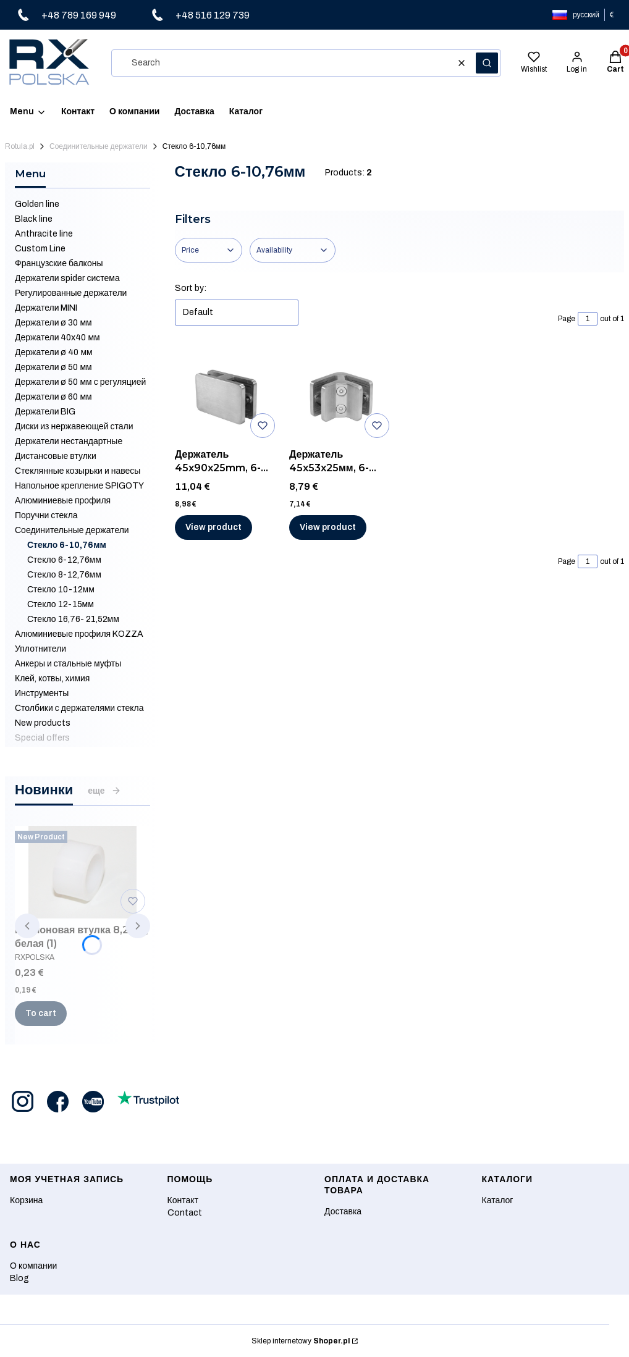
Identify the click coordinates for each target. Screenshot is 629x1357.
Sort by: (190, 288)
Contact (184, 1212)
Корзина (26, 1200)
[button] (487, 63)
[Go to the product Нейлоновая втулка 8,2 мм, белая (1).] (82, 872)
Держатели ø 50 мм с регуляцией (80, 382)
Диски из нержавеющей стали (74, 426)
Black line (34, 219)
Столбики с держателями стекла (79, 708)
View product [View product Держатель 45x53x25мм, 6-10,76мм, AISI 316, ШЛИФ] (328, 527)
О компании (33, 1266)
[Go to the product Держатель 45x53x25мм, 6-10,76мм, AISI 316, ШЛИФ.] (341, 396)
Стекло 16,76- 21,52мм (73, 619)
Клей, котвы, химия (52, 678)
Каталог (497, 1200)
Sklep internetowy (300, 1341)
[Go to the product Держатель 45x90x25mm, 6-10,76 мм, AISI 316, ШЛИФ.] (227, 396)
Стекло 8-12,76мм (64, 574)
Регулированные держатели (71, 293)
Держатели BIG (45, 411)
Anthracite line (44, 233)
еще (104, 790)
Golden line (37, 204)
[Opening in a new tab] (22, 1101)
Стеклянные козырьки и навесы (77, 471)
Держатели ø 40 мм (54, 352)
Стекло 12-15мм (60, 604)
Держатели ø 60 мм (53, 396)
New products (42, 723)
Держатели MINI (46, 308)
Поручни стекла (46, 515)
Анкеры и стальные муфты (68, 663)
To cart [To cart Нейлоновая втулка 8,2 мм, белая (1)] (40, 1013)
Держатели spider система (67, 278)
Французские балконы (59, 263)
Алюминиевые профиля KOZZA (79, 634)
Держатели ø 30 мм (53, 322)
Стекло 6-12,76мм (64, 560)
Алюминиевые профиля (63, 500)
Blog (19, 1278)
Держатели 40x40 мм (57, 337)
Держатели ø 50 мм (53, 367)
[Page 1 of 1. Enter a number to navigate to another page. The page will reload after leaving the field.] (587, 319)
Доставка (342, 1211)
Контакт (182, 1200)
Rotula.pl (20, 146)
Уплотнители (40, 648)
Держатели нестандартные (68, 441)
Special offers (42, 737)
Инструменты (42, 693)
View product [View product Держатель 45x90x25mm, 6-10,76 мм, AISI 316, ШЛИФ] (213, 527)
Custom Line (40, 248)
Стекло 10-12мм (61, 589)
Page (566, 318)
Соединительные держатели (98, 146)
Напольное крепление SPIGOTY (79, 485)
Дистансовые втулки (55, 456)
